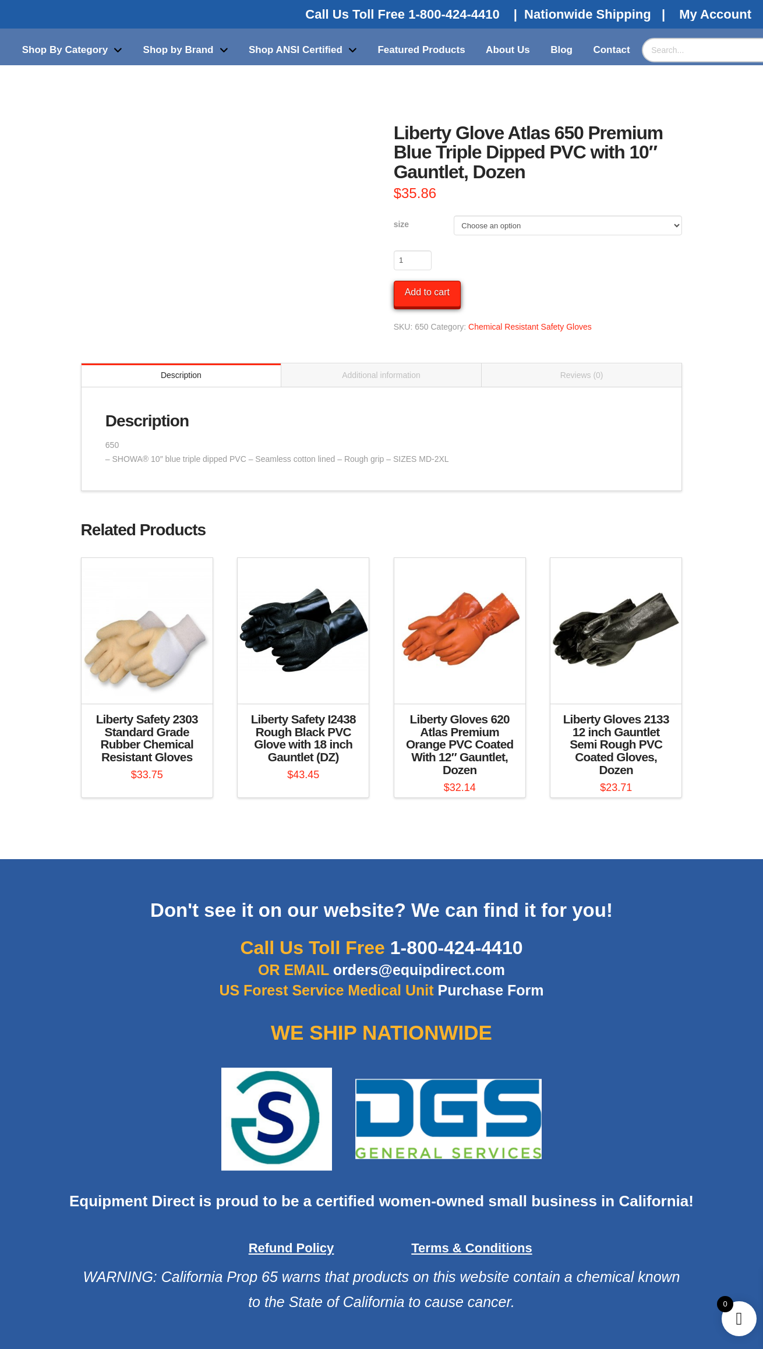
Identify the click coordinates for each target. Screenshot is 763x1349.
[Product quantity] (413, 260)
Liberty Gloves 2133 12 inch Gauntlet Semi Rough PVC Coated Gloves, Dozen (616, 744)
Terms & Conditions (471, 1248)
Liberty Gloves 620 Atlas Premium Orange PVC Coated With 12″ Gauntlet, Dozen (460, 744)
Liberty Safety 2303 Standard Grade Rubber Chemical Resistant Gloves (147, 738)
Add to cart (427, 292)
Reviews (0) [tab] (581, 375)
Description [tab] (181, 375)
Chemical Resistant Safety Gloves (530, 326)
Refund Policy (291, 1248)
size (401, 224)
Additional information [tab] (381, 375)
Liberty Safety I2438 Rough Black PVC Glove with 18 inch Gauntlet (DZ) (303, 738)
